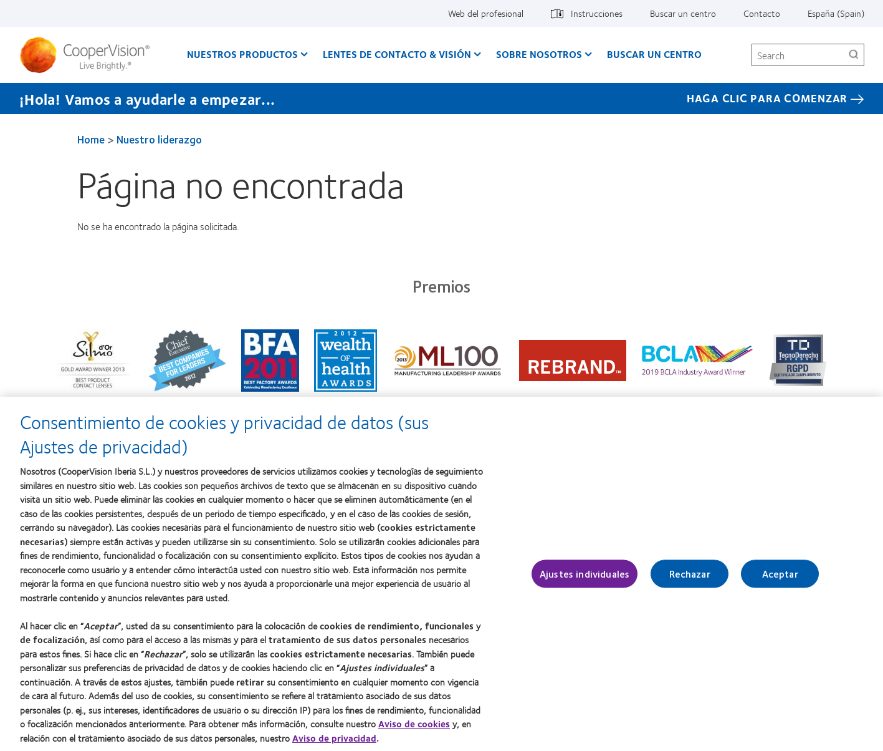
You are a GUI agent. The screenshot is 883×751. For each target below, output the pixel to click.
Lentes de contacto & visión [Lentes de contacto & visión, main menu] (397, 54)
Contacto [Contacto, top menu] (761, 13)
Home (91, 139)
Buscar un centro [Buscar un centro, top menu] (683, 13)
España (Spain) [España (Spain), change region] (836, 13)
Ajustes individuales (584, 581)
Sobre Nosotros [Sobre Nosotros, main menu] (539, 54)
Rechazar (689, 581)
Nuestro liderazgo (159, 139)
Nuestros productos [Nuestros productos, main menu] (242, 54)
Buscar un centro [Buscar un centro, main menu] (654, 54)
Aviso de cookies (414, 731)
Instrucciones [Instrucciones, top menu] (597, 13)
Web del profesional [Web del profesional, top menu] (485, 13)
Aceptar (780, 581)
